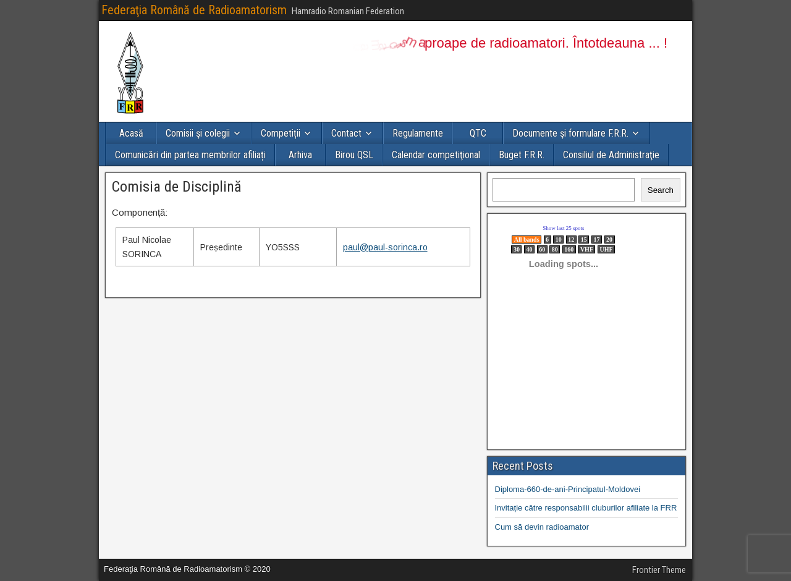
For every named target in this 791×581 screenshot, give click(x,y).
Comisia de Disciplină (177, 186)
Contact (346, 133)
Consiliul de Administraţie (611, 155)
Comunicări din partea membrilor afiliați (190, 155)
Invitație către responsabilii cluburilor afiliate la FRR (586, 507)
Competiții (280, 133)
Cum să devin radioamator (542, 527)
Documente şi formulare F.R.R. (570, 133)
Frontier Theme (659, 569)
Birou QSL (354, 155)
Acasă (131, 133)
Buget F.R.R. (521, 155)
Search (661, 190)
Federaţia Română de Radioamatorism (194, 9)
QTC (478, 133)
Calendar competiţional (436, 155)
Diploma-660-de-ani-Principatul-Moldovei (568, 489)
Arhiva (300, 155)
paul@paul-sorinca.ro (385, 247)
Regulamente (417, 133)
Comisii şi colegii (198, 133)
